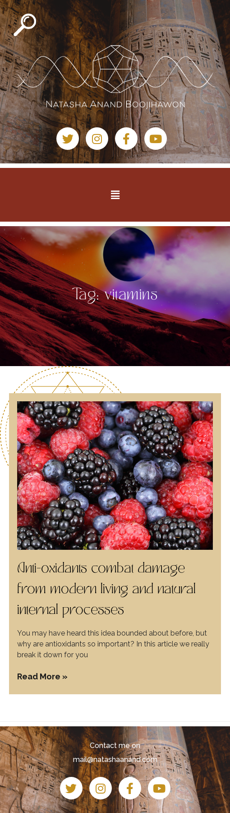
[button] (115, 194)
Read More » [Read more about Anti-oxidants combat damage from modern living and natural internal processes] (42, 676)
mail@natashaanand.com (115, 759)
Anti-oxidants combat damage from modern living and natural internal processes (106, 590)
